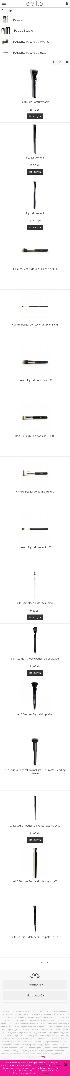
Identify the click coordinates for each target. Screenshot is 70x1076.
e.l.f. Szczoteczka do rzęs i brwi (35, 603)
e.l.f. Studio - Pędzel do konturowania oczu (35, 825)
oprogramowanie (35, 1057)
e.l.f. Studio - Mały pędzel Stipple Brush (35, 937)
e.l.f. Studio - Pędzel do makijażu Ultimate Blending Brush (35, 771)
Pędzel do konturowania (35, 102)
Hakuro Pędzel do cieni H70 (35, 547)
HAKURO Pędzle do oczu (30, 52)
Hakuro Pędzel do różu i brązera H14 (35, 269)
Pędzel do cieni (35, 157)
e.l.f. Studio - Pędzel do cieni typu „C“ (35, 881)
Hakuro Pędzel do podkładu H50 (35, 491)
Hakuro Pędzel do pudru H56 (35, 380)
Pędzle (17, 19)
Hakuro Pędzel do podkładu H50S (35, 436)
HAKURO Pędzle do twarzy (31, 42)
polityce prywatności (40, 1065)
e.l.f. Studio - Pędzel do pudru (35, 714)
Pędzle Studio (23, 30)
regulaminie (55, 1065)
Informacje (35, 984)
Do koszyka (35, 116)
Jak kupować (35, 995)
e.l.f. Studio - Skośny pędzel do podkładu (35, 658)
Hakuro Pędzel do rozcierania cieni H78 (35, 324)
